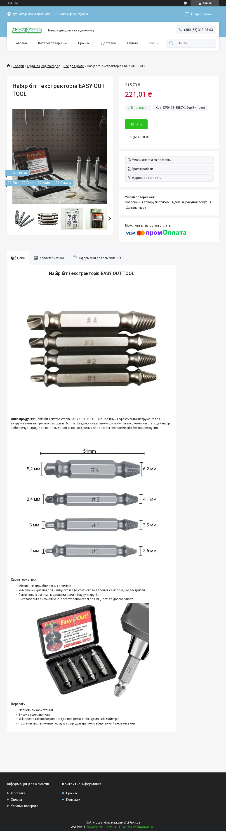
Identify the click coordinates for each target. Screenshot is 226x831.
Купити (136, 124)
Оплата (132, 43)
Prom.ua (134, 822)
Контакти (73, 799)
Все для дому (74, 66)
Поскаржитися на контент (102, 826)
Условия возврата (24, 806)
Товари (18, 66)
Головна (21, 43)
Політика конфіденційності (138, 826)
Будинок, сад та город (43, 66)
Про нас (84, 43)
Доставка (108, 43)
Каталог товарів (50, 43)
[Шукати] (171, 43)
